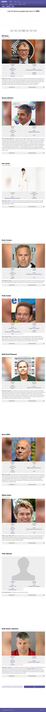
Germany (30, 467)
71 (13, 132)
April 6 (11, 661)
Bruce (13, 463)
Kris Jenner (6, 164)
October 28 (11, 69)
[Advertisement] (23, 21)
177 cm (11, 74)
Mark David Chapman (9, 354)
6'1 (14, 278)
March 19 (11, 467)
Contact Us (42, 710)
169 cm (33, 331)
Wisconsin (40, 529)
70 (13, 70)
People (3, 4)
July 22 (11, 528)
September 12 (11, 328)
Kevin (13, 270)
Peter (13, 325)
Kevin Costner (7, 240)
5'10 (14, 74)
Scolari (34, 325)
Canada (11, 589)
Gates (34, 65)
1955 (23, 30)
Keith (13, 658)
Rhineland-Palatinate (37, 467)
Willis (34, 463)
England (38, 131)
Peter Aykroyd (7, 554)
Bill (12, 65)
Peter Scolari (6, 296)
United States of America (11, 198)
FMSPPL (4, 2)
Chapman (34, 383)
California (18, 198)
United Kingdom (33, 131)
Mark (13, 383)
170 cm (11, 533)
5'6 (35, 198)
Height (24, 4)
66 (38, 328)
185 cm (11, 278)
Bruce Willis (6, 434)
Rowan (12, 127)
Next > (34, 686)
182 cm (11, 471)
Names (7, 4)
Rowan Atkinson (7, 98)
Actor (34, 135)
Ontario (14, 589)
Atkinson (34, 127)
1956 (27, 30)
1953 (16, 30)
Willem (12, 525)
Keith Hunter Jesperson (10, 629)
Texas (40, 387)
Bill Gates (5, 36)
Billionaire (13, 76)
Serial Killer (12, 664)
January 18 (11, 273)
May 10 (11, 386)
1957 (31, 30)
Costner (34, 270)
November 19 (11, 586)
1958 (35, 30)
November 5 (33, 193)
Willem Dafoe (6, 495)
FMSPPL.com (12, 710)
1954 (19, 30)
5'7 (35, 331)
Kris (12, 194)
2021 (35, 328)
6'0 (14, 471)
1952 (12, 30)
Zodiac (15, 4)
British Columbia (36, 662)
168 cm (33, 198)
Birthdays (11, 4)
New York (18, 331)
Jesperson (34, 658)
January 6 (11, 131)
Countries (20, 4)
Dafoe (34, 525)
